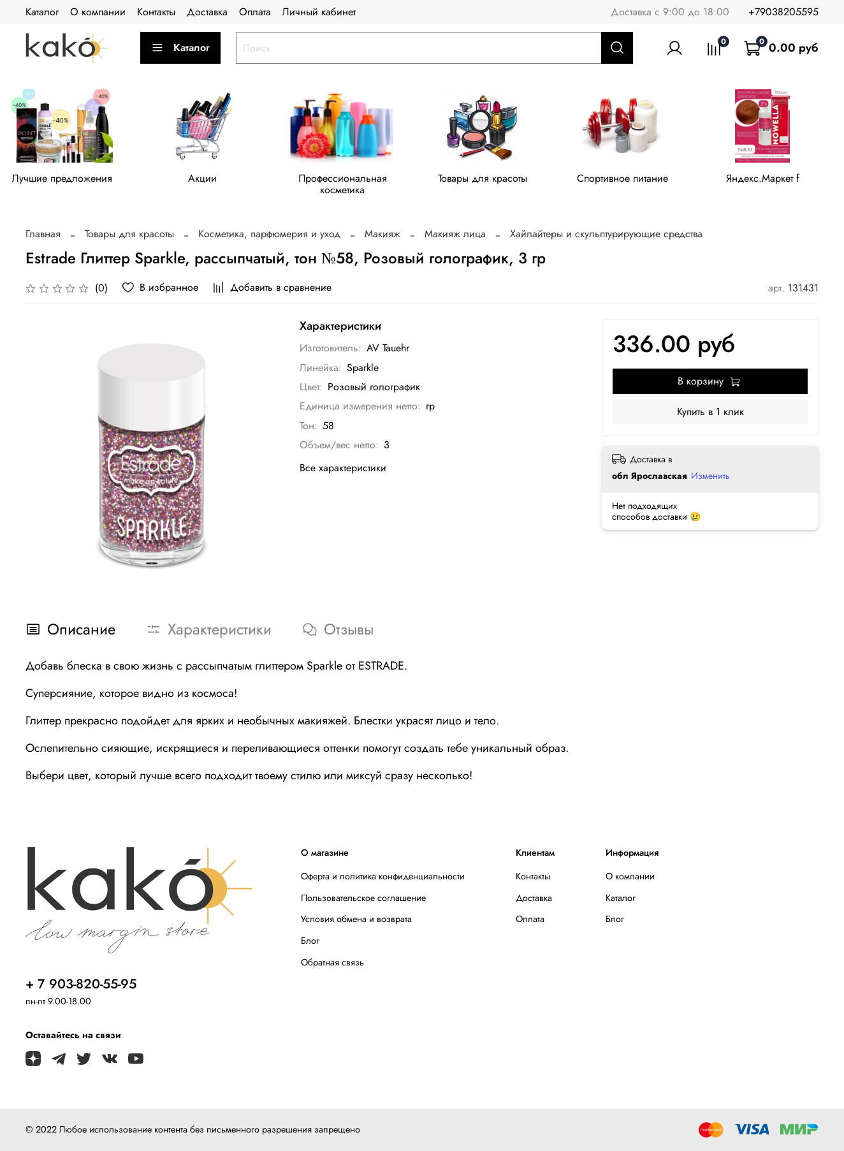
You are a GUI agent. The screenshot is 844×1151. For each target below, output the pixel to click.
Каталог (42, 11)
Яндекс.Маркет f (780, 180)
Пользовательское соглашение (363, 899)
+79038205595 (783, 11)
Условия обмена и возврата (356, 920)
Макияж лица (455, 235)
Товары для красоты (493, 180)
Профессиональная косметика (350, 186)
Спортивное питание (636, 180)
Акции (207, 180)
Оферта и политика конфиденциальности (383, 877)
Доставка (207, 11)
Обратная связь (332, 963)
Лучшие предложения (64, 180)
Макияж (382, 235)
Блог (310, 941)
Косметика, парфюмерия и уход (269, 235)
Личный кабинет (319, 11)
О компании (98, 11)
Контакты (156, 11)
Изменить (710, 477)
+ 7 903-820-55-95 (80, 985)
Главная (43, 235)
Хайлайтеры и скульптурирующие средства (606, 235)
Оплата (255, 11)
